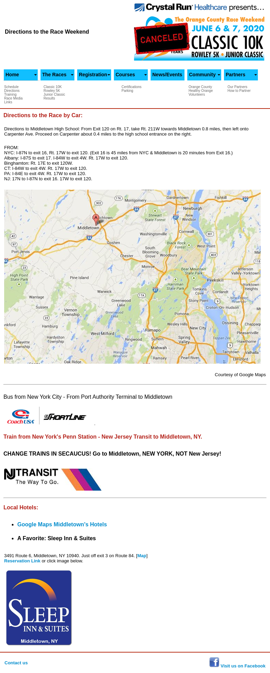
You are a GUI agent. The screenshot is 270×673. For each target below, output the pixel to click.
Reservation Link (23, 560)
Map (141, 555)
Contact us (16, 662)
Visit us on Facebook (242, 665)
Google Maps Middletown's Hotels (62, 524)
